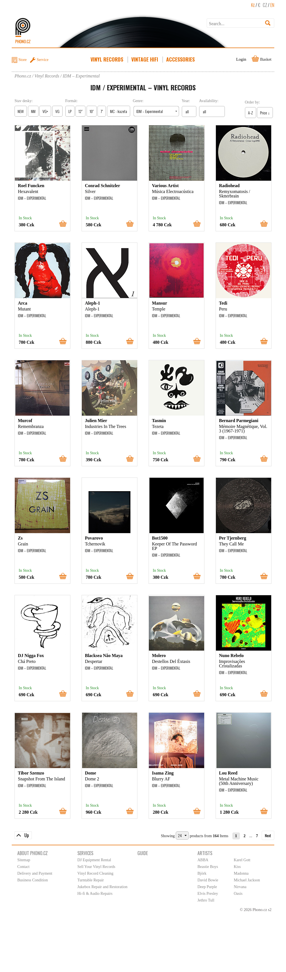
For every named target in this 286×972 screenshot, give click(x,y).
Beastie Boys (207, 867)
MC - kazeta (118, 111)
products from (201, 836)
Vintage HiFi (145, 59)
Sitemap (23, 860)
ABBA (202, 860)
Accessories (181, 59)
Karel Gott (242, 860)
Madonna (241, 873)
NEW (21, 111)
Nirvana (240, 887)
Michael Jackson (247, 880)
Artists (204, 853)
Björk (201, 873)
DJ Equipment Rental (94, 860)
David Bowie (207, 880)
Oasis (238, 893)
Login (241, 59)
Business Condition (32, 880)
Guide (142, 853)
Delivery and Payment (34, 873)
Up (26, 835)
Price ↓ (265, 113)
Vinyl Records (107, 59)
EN (272, 5)
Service (43, 60)
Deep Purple (207, 887)
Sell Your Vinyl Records (96, 867)
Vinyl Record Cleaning (95, 873)
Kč (253, 5)
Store (22, 60)
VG (57, 111)
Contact (23, 867)
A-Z (250, 113)
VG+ (45, 111)
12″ (80, 111)
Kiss (237, 867)
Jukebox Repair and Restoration (102, 887)
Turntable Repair (90, 880)
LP (70, 111)
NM (33, 111)
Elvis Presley (207, 893)
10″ (92, 111)
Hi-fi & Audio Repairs (95, 893)
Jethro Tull (205, 900)
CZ (265, 5)
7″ (102, 111)
